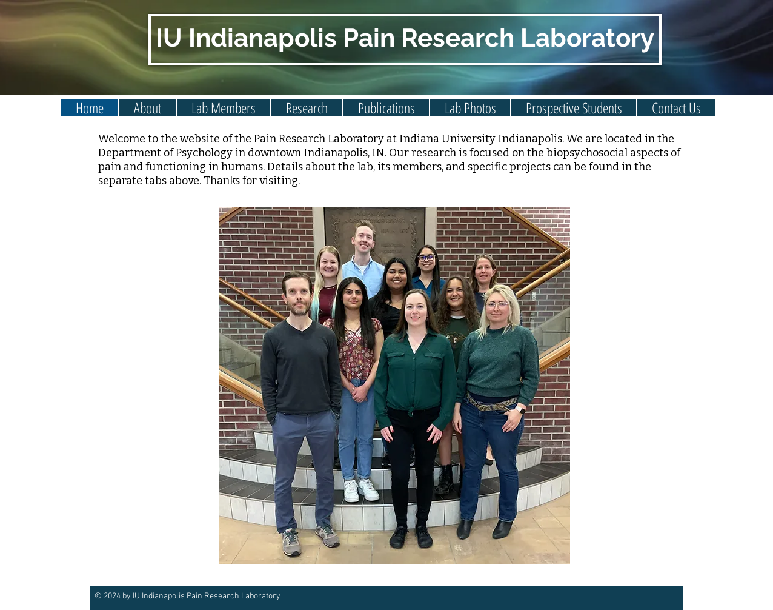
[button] (223, 107)
